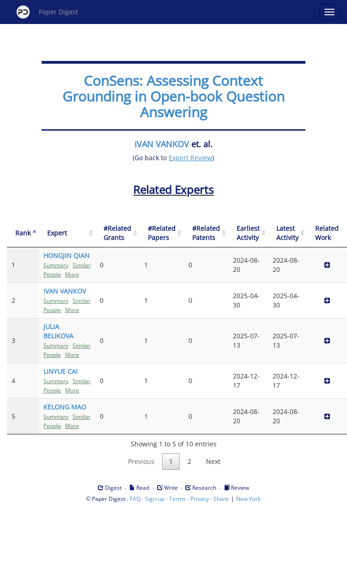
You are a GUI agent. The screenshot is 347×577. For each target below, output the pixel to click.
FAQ (135, 499)
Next (213, 461)
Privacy (199, 499)
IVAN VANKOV (161, 144)
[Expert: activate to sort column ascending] (67, 233)
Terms (177, 499)
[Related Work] (327, 233)
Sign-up (154, 499)
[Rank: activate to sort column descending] (23, 233)
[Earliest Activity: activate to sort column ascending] (248, 233)
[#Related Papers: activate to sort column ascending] (162, 233)
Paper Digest (47, 12)
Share (221, 499)
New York (248, 499)
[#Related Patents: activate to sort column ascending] (206, 233)
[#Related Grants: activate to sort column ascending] (117, 233)
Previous (141, 461)
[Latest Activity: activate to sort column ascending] (287, 233)
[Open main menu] (329, 12)
